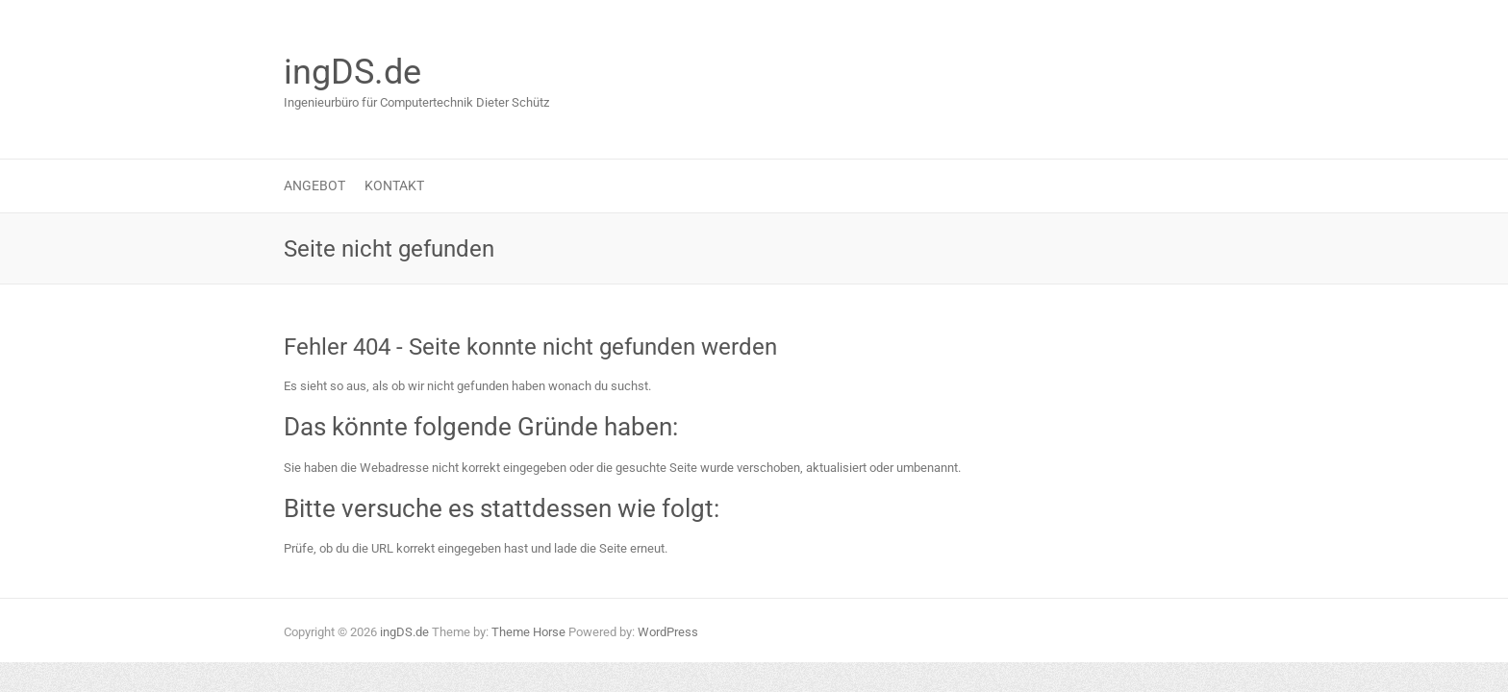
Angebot (314, 185)
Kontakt (394, 185)
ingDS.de (352, 72)
